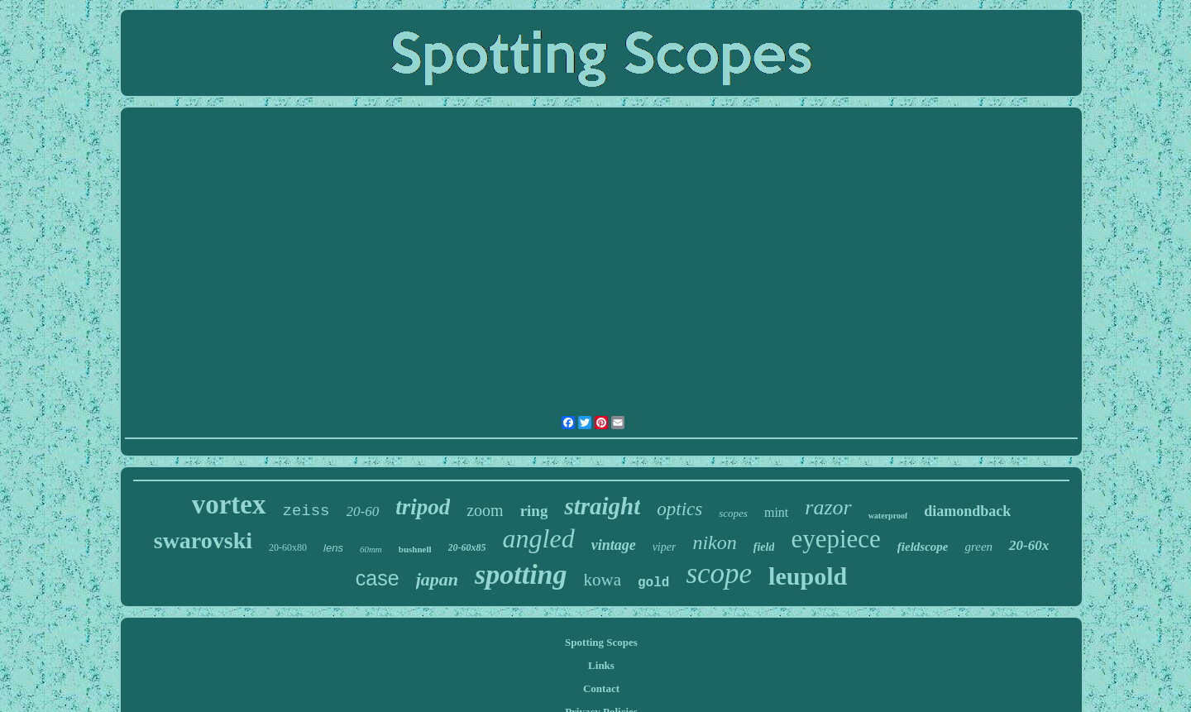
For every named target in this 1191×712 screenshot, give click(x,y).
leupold (807, 576)
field (764, 547)
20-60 (363, 511)
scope (719, 573)
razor (828, 507)
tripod (422, 507)
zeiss (306, 511)
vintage (613, 545)
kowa (603, 580)
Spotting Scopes (601, 642)
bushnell (415, 549)
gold (653, 583)
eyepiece (835, 538)
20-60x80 (288, 547)
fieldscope (923, 546)
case (377, 578)
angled (539, 538)
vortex (229, 504)
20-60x (1029, 545)
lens (333, 548)
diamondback (967, 511)
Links (601, 665)
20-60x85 (467, 547)
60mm (371, 549)
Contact (601, 688)
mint (776, 512)
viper (665, 547)
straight (602, 506)
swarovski (203, 540)
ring (534, 510)
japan (437, 579)
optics (679, 509)
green (978, 546)
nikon (714, 542)
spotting (521, 574)
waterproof (888, 515)
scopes (733, 513)
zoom (484, 510)
